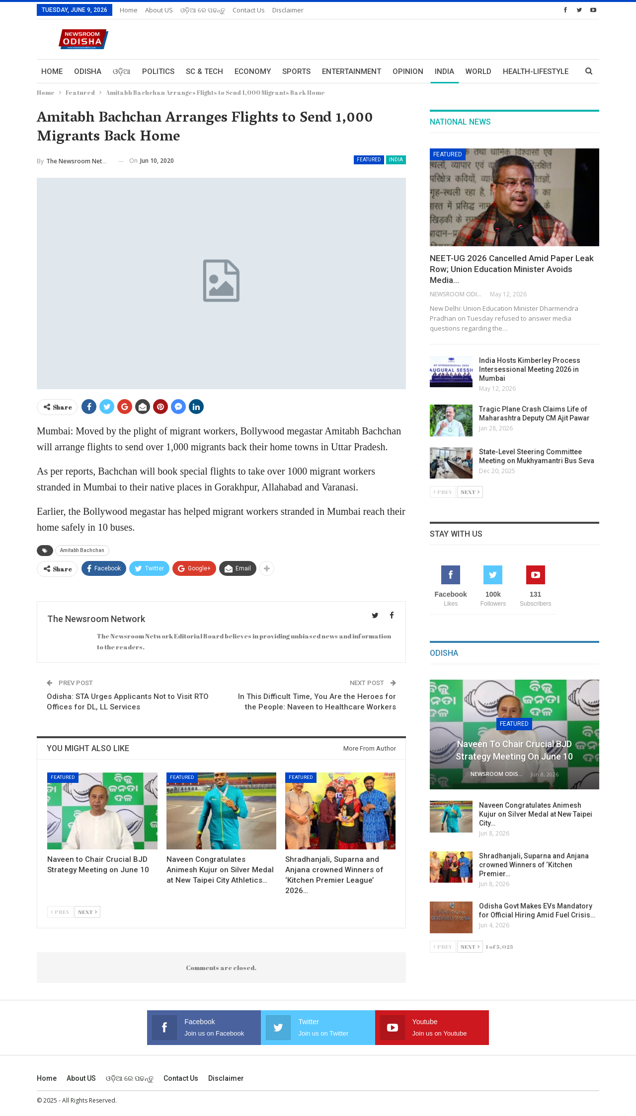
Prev (60, 911)
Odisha (87, 71)
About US (159, 9)
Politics (158, 71)
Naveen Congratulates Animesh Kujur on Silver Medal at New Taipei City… (535, 814)
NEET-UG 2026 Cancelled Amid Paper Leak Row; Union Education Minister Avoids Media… (512, 269)
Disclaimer (288, 9)
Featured (369, 159)
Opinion (408, 71)
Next (87, 911)
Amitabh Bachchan (82, 550)
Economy (253, 71)
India (444, 71)
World (478, 71)
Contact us (249, 9)
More (513, 71)
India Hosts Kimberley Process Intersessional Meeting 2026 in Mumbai (529, 369)
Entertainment (351, 71)
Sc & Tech (204, 71)
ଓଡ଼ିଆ (122, 71)
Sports (296, 71)
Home (129, 9)
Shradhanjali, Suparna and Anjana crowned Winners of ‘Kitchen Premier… (534, 865)
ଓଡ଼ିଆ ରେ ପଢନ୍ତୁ (202, 9)
